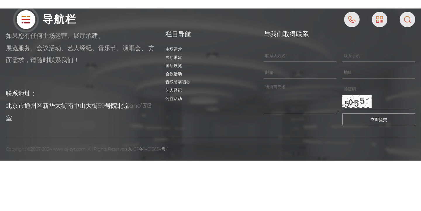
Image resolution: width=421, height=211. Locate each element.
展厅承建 (173, 57)
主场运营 (173, 49)
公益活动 (173, 98)
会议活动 (173, 73)
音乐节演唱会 (177, 82)
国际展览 (173, 65)
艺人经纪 (173, 90)
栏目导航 (178, 34)
